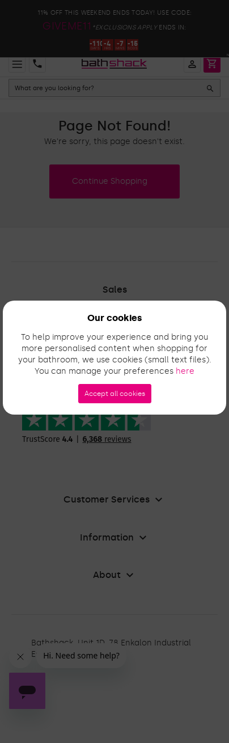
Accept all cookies (114, 394)
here (185, 371)
